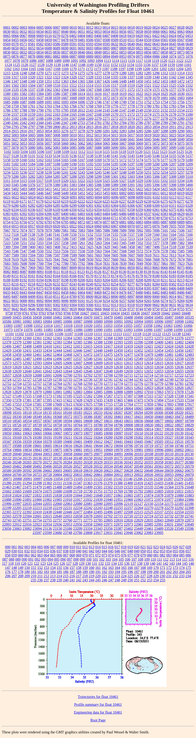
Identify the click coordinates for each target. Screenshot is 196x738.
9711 (114, 309)
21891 (27, 500)
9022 (7, 301)
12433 (37, 350)
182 (40, 572)
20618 (77, 471)
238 (53, 580)
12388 (98, 342)
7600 (81, 255)
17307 (128, 396)
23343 (98, 528)
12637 (189, 367)
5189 (65, 164)
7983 (40, 268)
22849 (169, 520)
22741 (189, 516)
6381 (181, 210)
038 (66, 551)
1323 (56, 77)
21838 (57, 495)
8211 (164, 280)
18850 (7, 429)
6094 (98, 197)
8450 (48, 292)
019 (130, 547)
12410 (47, 346)
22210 (27, 508)
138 (140, 563)
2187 (31, 119)
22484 (88, 512)
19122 (158, 433)
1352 (56, 81)
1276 (90, 73)
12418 (118, 346)
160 (91, 568)
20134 (17, 458)
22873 (189, 520)
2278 (164, 119)
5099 (172, 148)
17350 (7, 400)
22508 (128, 512)
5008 (56, 135)
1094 (99, 61)
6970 (131, 226)
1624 (156, 94)
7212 (122, 239)
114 (178, 559)
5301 (114, 177)
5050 (189, 139)
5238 (40, 172)
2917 (31, 131)
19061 (17, 433)
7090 (131, 230)
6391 (15, 214)
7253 (40, 243)
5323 (89, 181)
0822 (148, 48)
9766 (67, 313)
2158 (23, 114)
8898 (139, 297)
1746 (98, 102)
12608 (88, 363)
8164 (56, 276)
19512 (169, 442)
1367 (98, 81)
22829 (138, 520)
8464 (81, 292)
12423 (158, 346)
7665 (139, 259)
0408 (114, 36)
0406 (98, 36)
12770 (98, 384)
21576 (179, 487)
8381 (65, 288)
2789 (164, 123)
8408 (181, 288)
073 (104, 555)
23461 (148, 528)
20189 (138, 458)
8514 (64, 297)
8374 (31, 288)
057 (188, 551)
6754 (7, 222)
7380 (172, 243)
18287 (128, 413)
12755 (27, 384)
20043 (27, 454)
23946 (128, 533)
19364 (37, 442)
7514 (164, 247)
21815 (189, 491)
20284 (67, 462)
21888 (7, 500)
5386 (98, 185)
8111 (56, 272)
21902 (47, 500)
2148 (131, 110)
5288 (73, 177)
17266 (98, 396)
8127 (106, 272)
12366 (88, 338)
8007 (65, 268)
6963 (106, 226)
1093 (91, 61)
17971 (27, 408)
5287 (65, 177)
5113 (89, 152)
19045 (189, 429)
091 (31, 559)
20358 (159, 462)
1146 (65, 65)
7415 (73, 247)
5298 (90, 177)
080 (149, 555)
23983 (148, 533)
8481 (148, 292)
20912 (118, 475)
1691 (48, 102)
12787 (47, 388)
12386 (88, 342)
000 (8, 547)
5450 (73, 193)
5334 (180, 181)
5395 (148, 185)
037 (59, 551)
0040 (65, 32)
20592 (27, 471)
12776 (138, 384)
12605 (57, 363)
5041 (131, 139)
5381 (65, 185)
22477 (77, 512)
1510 (56, 85)
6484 (106, 214)
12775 (128, 384)
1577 (172, 90)
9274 (164, 301)
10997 (169, 321)
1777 (123, 106)
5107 (49, 152)
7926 (189, 263)
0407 (106, 36)
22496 (108, 512)
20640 (148, 471)
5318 (48, 181)
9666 (98, 309)
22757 (57, 520)
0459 (48, 40)
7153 (98, 234)
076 (124, 555)
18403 (118, 417)
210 (33, 576)
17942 (17, 408)
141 (159, 563)
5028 (23, 139)
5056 (40, 143)
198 (143, 572)
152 (40, 568)
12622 (37, 367)
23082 (27, 528)
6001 (114, 193)
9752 (164, 309)
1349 (31, 81)
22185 (179, 504)
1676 (131, 98)
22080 (77, 504)
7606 (123, 255)
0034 (40, 32)
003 (27, 547)
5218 (73, 168)
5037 (98, 139)
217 (78, 576)
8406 (172, 288)
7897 (172, 263)
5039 (114, 139)
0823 (156, 48)
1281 (131, 73)
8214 (189, 280)
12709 (118, 375)
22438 (47, 512)
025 (169, 547)
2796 (23, 127)
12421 (148, 346)
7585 (181, 251)
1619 (123, 94)
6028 (65, 197)
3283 (123, 131)
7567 (114, 251)
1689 (40, 102)
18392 (108, 417)
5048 (172, 139)
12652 (148, 371)
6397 (56, 214)
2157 (15, 114)
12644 (67, 371)
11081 (38, 330)
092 (37, 559)
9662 (90, 309)
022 (149, 547)
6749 (156, 218)
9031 (15, 301)
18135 (47, 413)
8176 (131, 276)
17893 (169, 404)
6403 (81, 214)
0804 (98, 48)
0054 (106, 32)
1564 (65, 90)
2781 (98, 123)
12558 (179, 359)
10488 (128, 317)
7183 (40, 239)
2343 (31, 123)
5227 (139, 168)
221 (104, 576)
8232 (56, 284)
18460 (159, 417)
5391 (131, 185)
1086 (33, 61)
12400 (159, 342)
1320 (31, 77)
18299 (148, 413)
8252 (98, 284)
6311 (172, 206)
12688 (37, 375)
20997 (37, 479)
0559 (147, 40)
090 (24, 559)
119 (17, 563)
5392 (139, 185)
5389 (114, 185)
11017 (57, 326)
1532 (189, 85)
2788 (156, 123)
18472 (179, 417)
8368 (7, 288)
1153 (122, 65)
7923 (181, 263)
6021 (7, 197)
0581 (31, 44)
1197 (122, 69)
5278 (189, 172)
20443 (7, 466)
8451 (56, 292)
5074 (172, 143)
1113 (107, 61)
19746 (179, 446)
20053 (47, 454)
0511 (131, 40)
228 (149, 576)
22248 (108, 508)
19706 (128, 446)
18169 (67, 413)
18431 (138, 417)
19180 (37, 437)
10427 (84, 313)
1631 (189, 94)
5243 (81, 172)
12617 (179, 363)
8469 (98, 292)
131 (94, 563)
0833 (31, 52)
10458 (37, 317)
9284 (181, 301)
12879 (37, 392)
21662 (7, 491)
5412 (56, 189)
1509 (48, 85)
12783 (7, 388)
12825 (169, 388)
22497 (118, 512)
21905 (57, 500)
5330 (147, 181)
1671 (98, 98)
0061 (164, 32)
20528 (88, 466)
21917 (77, 500)
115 (184, 559)
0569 (7, 44)
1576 (164, 90)
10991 (118, 321)
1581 (15, 94)
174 (182, 568)
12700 (67, 375)
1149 (89, 65)
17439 (108, 400)
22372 (17, 512)
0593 (90, 44)
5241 (65, 172)
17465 (118, 400)
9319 (139, 305)
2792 (189, 123)
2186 (23, 119)
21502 (108, 487)
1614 (81, 94)
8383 (81, 288)
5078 (15, 148)
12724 (7, 379)
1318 (23, 77)
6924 (90, 226)
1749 (123, 102)
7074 (23, 230)
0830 (7, 52)
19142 (189, 433)
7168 (15, 239)
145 (185, 563)
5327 (122, 181)
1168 (56, 69)
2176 (164, 114)
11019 (77, 326)
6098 (131, 197)
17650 (77, 404)
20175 (118, 458)
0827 (172, 48)
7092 (139, 230)
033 (33, 551)
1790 (40, 110)
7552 (48, 251)
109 (147, 559)
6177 (31, 201)
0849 (98, 52)
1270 (40, 73)
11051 (98, 326)
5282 (31, 177)
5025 (189, 135)
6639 (65, 218)
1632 (7, 98)
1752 (148, 102)
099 (82, 559)
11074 (18, 330)
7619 (15, 259)
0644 (164, 44)
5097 (164, 148)
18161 (57, 413)
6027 (56, 197)
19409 (88, 442)
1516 (106, 85)
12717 (168, 375)
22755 (47, 520)
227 (143, 576)
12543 (118, 359)
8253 (106, 284)
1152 (114, 65)
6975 (148, 226)
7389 (7, 247)
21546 (159, 487)
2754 (90, 123)
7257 (56, 243)
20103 (138, 454)
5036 (90, 139)
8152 (23, 276)
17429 (88, 400)
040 (79, 551)
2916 (23, 131)
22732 (169, 516)
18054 (118, 408)
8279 (139, 284)
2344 (40, 123)
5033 (65, 139)
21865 (128, 495)
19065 (37, 433)
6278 (189, 201)
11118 (136, 334)
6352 (81, 210)
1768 (90, 106)
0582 (40, 44)
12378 (7, 342)
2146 (114, 110)
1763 (48, 106)
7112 (6, 234)
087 (5, 559)
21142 (118, 479)
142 (165, 563)
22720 (128, 516)
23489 (159, 528)
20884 (108, 475)
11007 (18, 326)
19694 (118, 446)
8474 (114, 292)
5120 (139, 152)
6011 (156, 193)
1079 (24, 61)
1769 (98, 106)
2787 (148, 123)
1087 (41, 61)
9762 (34, 313)
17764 (128, 404)
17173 (47, 396)
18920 (88, 429)
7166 (189, 234)
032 (27, 551)
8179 (148, 276)
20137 (47, 458)
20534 (108, 466)
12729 (47, 379)
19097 (118, 433)
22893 (7, 524)
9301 (48, 305)
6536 (139, 214)
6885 (156, 222)
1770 (106, 106)
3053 (40, 131)
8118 (64, 272)
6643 (98, 218)
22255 (118, 508)
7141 (56, 234)
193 (111, 572)
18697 (179, 421)
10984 (47, 321)
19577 (7, 446)
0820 (131, 48)
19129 (168, 433)
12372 (148, 338)
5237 (31, 172)
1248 (23, 73)
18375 (77, 417)
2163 (56, 114)
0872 (172, 52)
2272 (114, 119)
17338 (179, 396)
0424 (172, 36)
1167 (48, 69)
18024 (77, 408)
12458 (7, 355)
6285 (56, 206)
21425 (148, 483)
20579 (189, 466)
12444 (57, 350)
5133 (48, 156)
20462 (17, 466)
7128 (23, 234)
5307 (164, 177)
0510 (123, 40)
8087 (23, 272)
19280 (108, 437)
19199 (57, 437)
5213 (31, 168)
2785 (131, 123)
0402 (73, 36)
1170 (73, 69)
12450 (118, 350)
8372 (23, 288)
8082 (7, 272)
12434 (47, 350)
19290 (118, 437)
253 (149, 580)
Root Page (97, 720)
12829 (17, 392)
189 (85, 572)
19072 (67, 433)
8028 (106, 268)
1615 (90, 94)
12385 (77, 342)
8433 (7, 292)
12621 (27, 367)
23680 (57, 533)
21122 (98, 479)
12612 (128, 363)
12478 (138, 355)
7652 (98, 259)
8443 (23, 292)
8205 (114, 280)
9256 (114, 301)
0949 (114, 56)
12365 (77, 338)
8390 (106, 288)
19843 (37, 450)
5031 (48, 139)
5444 (23, 193)
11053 (107, 326)
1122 (179, 61)
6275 (164, 201)
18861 (27, 429)
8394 (139, 288)
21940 (108, 500)
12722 (179, 375)
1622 (139, 94)
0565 (164, 40)
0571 (23, 44)
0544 (139, 40)
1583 (31, 94)
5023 (172, 135)
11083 (48, 330)
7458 (131, 247)
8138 (139, 272)
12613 (138, 363)
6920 (56, 226)
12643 (57, 371)
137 (133, 563)
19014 (148, 429)
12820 (118, 388)
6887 (164, 222)
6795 (65, 222)
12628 (98, 367)
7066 (189, 226)
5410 (40, 189)
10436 (135, 313)
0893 (98, 56)
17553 (17, 404)
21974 (159, 500)
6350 (73, 210)
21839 (67, 495)
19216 (77, 437)
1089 (57, 61)
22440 (57, 512)
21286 (7, 483)
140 (152, 563)
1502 (15, 85)
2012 (81, 110)
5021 (164, 135)
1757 (189, 102)
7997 (48, 268)
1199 (138, 69)
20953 (169, 475)
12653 (159, 371)
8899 (147, 297)
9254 (106, 301)
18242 (108, 413)
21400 (128, 483)
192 (104, 572)
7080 (56, 230)
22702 (108, 516)
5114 (98, 152)
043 (98, 551)
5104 (24, 152)
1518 (122, 85)
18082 (169, 408)
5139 (98, 156)
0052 (90, 32)
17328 (169, 396)
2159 (31, 114)
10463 (67, 317)
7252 (31, 243)
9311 (98, 305)
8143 (164, 272)
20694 (7, 475)
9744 (139, 309)
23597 (37, 533)
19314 (148, 437)
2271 (106, 119)
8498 (23, 297)
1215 (7, 73)
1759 (15, 106)
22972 (118, 524)
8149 (7, 276)
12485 (17, 359)
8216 (15, 284)
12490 (37, 359)
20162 (98, 458)
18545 (17, 421)
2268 (81, 119)
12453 (148, 350)
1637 (40, 98)
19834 (27, 450)
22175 (168, 504)
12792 (88, 388)
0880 (40, 56)
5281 (23, 177)
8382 (73, 288)
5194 (106, 164)
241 (72, 580)
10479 (108, 317)
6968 (123, 226)
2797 (31, 127)
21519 (118, 487)
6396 (48, 214)
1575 (156, 90)
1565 (73, 90)
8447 (40, 292)
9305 (81, 305)
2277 (156, 119)
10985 (57, 321)
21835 (47, 495)
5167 (81, 160)
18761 (67, 425)
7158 (139, 234)
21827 (27, 495)
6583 (164, 214)
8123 (81, 272)
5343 (7, 185)
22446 (67, 512)
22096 (118, 504)
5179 (181, 160)
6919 (48, 226)
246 (104, 580)
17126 (189, 392)
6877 (106, 222)
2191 (65, 119)
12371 (138, 338)
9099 (73, 301)
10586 (7, 321)
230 (162, 576)
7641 (56, 259)
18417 (128, 417)
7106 (181, 230)
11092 (118, 330)
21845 (88, 495)
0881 (48, 56)
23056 (7, 528)
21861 (118, 495)
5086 (81, 148)
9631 (172, 305)
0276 (64, 36)
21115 (88, 479)
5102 (7, 152)
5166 (73, 160)
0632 (114, 44)
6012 (164, 193)
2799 (48, 127)
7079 (48, 230)
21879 (169, 495)
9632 (180, 305)
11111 (98, 334)
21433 (158, 483)
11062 (157, 326)
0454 (7, 40)
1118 (147, 61)
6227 (122, 201)
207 (14, 576)
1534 (7, 90)
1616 (98, 94)
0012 (89, 27)
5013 (98, 135)
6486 (123, 214)
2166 (81, 114)
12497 (67, 359)
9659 (73, 309)
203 (175, 572)
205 (188, 572)
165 (124, 568)
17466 (128, 400)
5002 (7, 135)
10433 (105, 313)
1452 (156, 81)
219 (91, 576)
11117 (127, 334)
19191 (47, 437)
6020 (189, 193)
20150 (88, 458)
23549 (179, 528)
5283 (40, 177)
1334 (106, 77)
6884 (148, 222)
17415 (57, 400)
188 (79, 572)
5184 (31, 164)
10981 (17, 321)
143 (172, 563)
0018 (131, 27)
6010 (148, 193)
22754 (37, 520)
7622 (31, 259)
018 (123, 547)
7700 (40, 263)
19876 (67, 450)
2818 (114, 127)
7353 (148, 243)
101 (95, 559)
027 (181, 547)
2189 (48, 119)
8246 (81, 284)
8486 (181, 292)
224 (123, 576)
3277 (73, 131)
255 (162, 580)
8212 (172, 280)
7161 (164, 234)
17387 (37, 400)
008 (59, 547)
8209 (148, 280)
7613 (172, 255)
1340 (156, 77)
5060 (65, 143)
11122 (156, 334)
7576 (156, 251)
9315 (122, 305)
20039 (7, 454)
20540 (118, 466)
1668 (73, 98)
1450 (139, 81)
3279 (90, 131)
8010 (81, 268)
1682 (172, 98)
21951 (118, 500)
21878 (159, 495)
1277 (98, 73)
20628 (128, 471)
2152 (164, 110)
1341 (164, 77)
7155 (114, 234)
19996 (159, 450)
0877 (23, 56)
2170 (114, 114)
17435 (98, 400)
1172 (89, 69)
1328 (90, 77)
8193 (31, 280)
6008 (139, 193)
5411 (48, 189)
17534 (189, 400)
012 (85, 547)
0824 (164, 48)
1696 (81, 102)
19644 (98, 446)
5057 (48, 143)
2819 (123, 127)
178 (20, 572)
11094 (138, 330)
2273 (123, 119)
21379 (108, 483)
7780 (65, 263)
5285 (56, 177)
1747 (106, 102)
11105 (49, 334)
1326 (73, 77)
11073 (7, 330)
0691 (73, 48)
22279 (169, 508)
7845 (131, 263)
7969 (31, 268)
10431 (94, 313)
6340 (65, 210)
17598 (47, 404)
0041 (73, 32)
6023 (23, 197)
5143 (131, 156)
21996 (7, 504)
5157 (189, 156)
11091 (108, 330)
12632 (138, 367)
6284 (48, 206)
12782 (189, 384)
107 (134, 559)
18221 (87, 413)
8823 (106, 297)
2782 (106, 123)
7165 (180, 234)
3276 (65, 131)
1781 (156, 106)
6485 (114, 214)
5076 (189, 143)
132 (101, 563)
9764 (50, 313)
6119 (6, 201)
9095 (56, 301)
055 (175, 551)
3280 (98, 131)
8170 (90, 276)
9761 (25, 313)
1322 (48, 77)
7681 (189, 259)
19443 (128, 442)
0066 (15, 36)
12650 (128, 371)
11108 (78, 334)
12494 (47, 359)
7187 (73, 239)
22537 (159, 512)
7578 (164, 251)
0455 (15, 40)
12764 (57, 384)
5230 (164, 168)
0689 (56, 48)
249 (124, 580)
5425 (164, 189)
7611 (156, 255)
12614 (148, 363)
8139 (147, 272)
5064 (98, 143)
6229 (139, 201)
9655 (56, 309)
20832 (67, 475)
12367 (98, 338)
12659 (27, 375)
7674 (181, 259)
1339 (148, 77)
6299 (73, 206)
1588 (73, 94)
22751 (27, 520)
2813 (73, 127)
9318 (131, 305)
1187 (105, 69)
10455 (17, 317)
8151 (15, 276)
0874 (189, 52)
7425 (90, 247)
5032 (56, 139)
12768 (77, 384)
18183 (77, 413)
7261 (81, 243)
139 (146, 563)
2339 (189, 119)
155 (59, 568)
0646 (181, 44)
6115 (180, 197)
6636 (40, 218)
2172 (131, 114)
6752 (180, 218)
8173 (106, 276)
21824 (17, 495)
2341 (15, 123)
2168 (98, 114)
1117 (139, 61)
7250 (15, 243)
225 (130, 576)
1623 (148, 94)
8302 (172, 284)
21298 (37, 483)
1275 (81, 73)
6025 (40, 197)
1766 (73, 106)
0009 (65, 27)
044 (104, 551)
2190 (56, 119)
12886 (108, 392)
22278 (159, 508)
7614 (180, 255)
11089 (88, 330)
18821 (159, 425)
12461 (37, 355)
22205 (17, 508)
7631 (40, 259)
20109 (159, 454)
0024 (156, 27)
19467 (148, 442)
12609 (98, 363)
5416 (89, 189)
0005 (40, 27)
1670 (90, 98)
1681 (164, 98)
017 (117, 547)
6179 (40, 201)
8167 (81, 276)
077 (130, 555)
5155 (172, 156)
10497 (169, 317)
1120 (163, 61)
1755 (172, 102)
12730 (57, 379)
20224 (169, 458)
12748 (159, 379)
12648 (108, 371)
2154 (181, 110)
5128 (15, 156)
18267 (118, 413)
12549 (138, 359)
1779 (139, 106)
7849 (139, 263)
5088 (98, 148)
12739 (98, 379)
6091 (73, 197)
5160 (23, 160)
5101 (189, 148)
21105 (78, 479)
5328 (131, 181)
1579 (189, 90)
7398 (23, 247)
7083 (81, 230)
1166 (40, 69)
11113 (117, 334)
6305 (123, 206)
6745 (122, 218)
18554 (27, 421)
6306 (131, 206)
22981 (138, 524)
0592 (81, 44)
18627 (98, 421)
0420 (139, 36)
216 (72, 576)
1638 (48, 98)
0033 (31, 32)
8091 (40, 272)
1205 (188, 69)
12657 (7, 375)
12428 (189, 346)
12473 (98, 355)
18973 (118, 429)
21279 (178, 479)
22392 (27, 512)
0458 (40, 40)
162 (104, 568)
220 (98, 576)
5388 (106, 185)
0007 (56, 27)
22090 (98, 504)
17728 (118, 404)
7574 (148, 251)
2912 (180, 127)
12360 (27, 338)
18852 (17, 429)
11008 (27, 326)
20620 (98, 471)
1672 (106, 98)
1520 (139, 85)
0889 (90, 56)
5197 (131, 164)
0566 (172, 40)
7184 (48, 239)
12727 (27, 379)
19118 (148, 433)
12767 (67, 384)
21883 (189, 495)
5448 (56, 193)
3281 (106, 131)
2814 (81, 127)
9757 (189, 309)
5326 (114, 181)
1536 (23, 90)
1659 (56, 98)
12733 (67, 379)
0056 (123, 32)
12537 (77, 359)
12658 (17, 375)
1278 (106, 73)
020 (136, 547)
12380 (27, 342)
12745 (138, 379)
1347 (15, 81)
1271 (48, 73)
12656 (189, 371)
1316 (7, 77)
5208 (181, 164)
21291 (17, 483)
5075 (181, 143)
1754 (164, 102)
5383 (73, 185)
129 (82, 563)
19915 (88, 450)
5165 (65, 160)
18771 (88, 425)
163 (111, 568)
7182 (31, 239)
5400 (189, 185)
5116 (114, 152)
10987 (77, 321)
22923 (37, 524)
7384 (189, 243)
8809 (89, 297)
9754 (172, 309)
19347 (7, 442)
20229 (179, 458)
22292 (179, 508)
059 (14, 555)
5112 (81, 152)
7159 (147, 234)
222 (111, 576)
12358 (17, 338)
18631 (108, 421)
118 (11, 563)
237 (46, 580)
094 (50, 559)
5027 (15, 139)
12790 (67, 388)
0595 (106, 44)
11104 (39, 334)
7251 (23, 243)
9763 (42, 313)
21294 (27, 483)
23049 (189, 524)
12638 (7, 371)
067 (66, 555)
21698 (67, 491)
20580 (7, 471)
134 (114, 563)
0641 (139, 44)
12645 (77, 371)
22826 (128, 520)
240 (66, 580)
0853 (123, 52)
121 (30, 563)
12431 (27, 350)
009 (66, 547)
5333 (172, 181)
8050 (131, 268)
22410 (37, 512)
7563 (98, 251)
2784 (123, 123)
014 (98, 547)
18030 (88, 408)
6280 (15, 206)
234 (188, 576)
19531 (179, 442)
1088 (49, 61)
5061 (73, 143)
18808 (128, 425)
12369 (118, 338)
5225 (122, 168)
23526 (169, 528)
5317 (40, 181)
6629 (181, 214)
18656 (138, 421)
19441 (118, 442)
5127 (7, 156)
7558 (81, 251)
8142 (156, 272)
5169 (98, 160)
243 (85, 580)
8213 (180, 280)
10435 (125, 313)
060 (20, 555)
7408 (56, 247)
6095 (106, 197)
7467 (139, 247)
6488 (131, 214)
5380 (56, 185)
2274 (131, 119)
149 (20, 568)
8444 (31, 292)
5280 (15, 177)
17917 (189, 404)
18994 (128, 429)
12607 (77, 363)
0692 (81, 48)
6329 (7, 210)
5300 (106, 177)
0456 (23, 40)
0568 (189, 40)
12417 (108, 346)
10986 (67, 321)
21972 (148, 500)
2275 (139, 119)
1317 (15, 77)
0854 (131, 52)
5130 (23, 156)
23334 (88, 528)
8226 (48, 284)
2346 (56, 123)
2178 (172, 114)
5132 (40, 156)
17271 (118, 396)
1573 (139, 90)
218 (85, 576)
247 (111, 580)
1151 (106, 65)
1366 (90, 81)
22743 (7, 520)
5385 (90, 185)
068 (72, 555)
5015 (114, 135)
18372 (67, 417)
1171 (81, 69)
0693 (90, 48)
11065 (177, 326)
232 (175, 576)
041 (85, 551)
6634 (31, 218)
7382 (181, 243)
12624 (57, 367)
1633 (15, 98)
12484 (7, 359)
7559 (90, 251)
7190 (98, 239)
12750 (179, 379)
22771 (77, 520)
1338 (139, 77)
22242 (88, 508)
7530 (181, 247)
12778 (148, 384)
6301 (90, 206)
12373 (159, 338)
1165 (32, 69)
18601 (77, 421)
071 (91, 555)
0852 (114, 52)
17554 (27, 404)
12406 (7, 346)
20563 (159, 466)
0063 (181, 32)
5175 (148, 160)
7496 (156, 247)
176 (8, 572)
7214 (139, 239)
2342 (23, 123)
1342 (172, 77)
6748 (147, 218)
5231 (172, 168)
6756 (23, 222)
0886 (65, 56)
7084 (90, 230)
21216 (148, 479)
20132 (7, 458)
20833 (77, 475)
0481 (81, 40)
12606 (67, 363)
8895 (122, 297)
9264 (139, 301)
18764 (77, 425)
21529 (138, 487)
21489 (67, 487)
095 (56, 559)
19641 (88, 446)
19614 (57, 446)
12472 (88, 355)
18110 (27, 413)
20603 (57, 471)
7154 (106, 234)
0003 (23, 27)
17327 (159, 396)
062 (33, 555)
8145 (180, 272)
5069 (139, 143)
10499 (179, 317)
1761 (31, 106)
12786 (37, 388)
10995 (148, 321)
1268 (31, 73)
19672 (108, 446)
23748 (67, 533)
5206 (164, 164)
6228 (131, 201)
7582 (172, 251)
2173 (139, 114)
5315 (23, 181)
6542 (156, 214)
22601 (37, 516)
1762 (40, 106)
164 (117, 568)
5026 (7, 139)
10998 (179, 321)
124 (49, 563)
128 (75, 563)
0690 (65, 48)
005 (40, 547)
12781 (179, 384)
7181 (23, 239)
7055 (172, 226)
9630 (164, 305)
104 (114, 559)
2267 (73, 119)
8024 (98, 268)
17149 (17, 396)
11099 (177, 330)
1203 (171, 69)
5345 (15, 185)
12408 (27, 346)
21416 (138, 483)
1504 (31, 85)
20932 (159, 475)
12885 (98, 392)
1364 (73, 81)
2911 (172, 127)
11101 (9, 334)
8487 (189, 292)
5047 (164, 139)
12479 (148, 355)
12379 (17, 342)
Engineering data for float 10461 (98, 712)
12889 (128, 392)
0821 (139, 48)
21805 (159, 491)
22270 (148, 508)
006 (46, 547)
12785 (27, 388)
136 (127, 563)
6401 (73, 214)
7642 (65, 259)
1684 (189, 98)
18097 (189, 408)
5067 (123, 143)
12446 (77, 350)
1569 (106, 90)
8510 (48, 297)
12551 (159, 359)
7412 (65, 247)
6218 (56, 201)
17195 (67, 396)
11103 (29, 334)
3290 (181, 131)
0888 (81, 56)
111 (159, 559)
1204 (179, 69)
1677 (139, 98)
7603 (98, 255)
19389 (57, 442)
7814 (98, 263)
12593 (37, 363)
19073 (77, 433)
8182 (164, 276)
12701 (77, 375)
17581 (37, 404)
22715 (118, 516)
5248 (123, 172)
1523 (164, 85)
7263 (98, 243)
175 (188, 568)
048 (130, 551)
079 (143, 555)
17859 (148, 404)
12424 (168, 346)
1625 (164, 94)
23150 (57, 528)
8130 (122, 272)
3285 (139, 131)
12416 (97, 346)
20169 (108, 458)
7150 (73, 234)
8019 (90, 268)
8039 (114, 268)
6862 (73, 222)
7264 (106, 243)
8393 (131, 288)
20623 (108, 471)
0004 (31, 27)
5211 (15, 168)
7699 (31, 263)
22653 (67, 516)
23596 (189, 528)
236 (40, 580)
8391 (114, 288)
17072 (169, 392)
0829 (189, 48)
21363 (87, 483)
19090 (108, 433)
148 (14, 568)
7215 (147, 239)
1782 (164, 106)
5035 (81, 139)
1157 (155, 65)
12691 (47, 375)
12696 (57, 375)
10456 (27, 317)
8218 (31, 284)
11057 (137, 326)
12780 (169, 384)
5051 (7, 143)
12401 (169, 342)
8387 (98, 288)
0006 (48, 27)
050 (143, 551)
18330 (17, 417)
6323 (180, 206)
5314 (15, 181)
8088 (31, 272)
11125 (166, 334)
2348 (73, 123)
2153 (172, 110)
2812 (65, 127)
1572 (131, 90)
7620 (23, 259)
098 (76, 559)
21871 (138, 495)
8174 (114, 276)
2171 (123, 114)
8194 (40, 280)
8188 (7, 280)
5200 (156, 164)
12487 (27, 359)
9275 (172, 301)
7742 (56, 263)
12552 (169, 359)
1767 (81, 106)
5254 (164, 172)
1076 (189, 56)
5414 (73, 189)
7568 (123, 251)
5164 (56, 160)
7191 (106, 239)
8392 (123, 288)
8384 (90, 288)
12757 (37, 384)
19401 (77, 442)
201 (162, 572)
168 (143, 568)
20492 (37, 466)
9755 (180, 309)
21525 (128, 487)
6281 (23, 206)
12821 (128, 388)
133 (107, 563)
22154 (158, 504)
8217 (23, 284)
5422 (139, 189)
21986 (189, 500)
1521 (147, 85)
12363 (57, 338)
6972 (139, 226)
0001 (7, 27)
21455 (189, 483)
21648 (189, 487)
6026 (48, 197)
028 (188, 547)
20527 (77, 466)
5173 (131, 160)
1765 (65, 106)
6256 (156, 201)
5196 (123, 164)
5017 (131, 135)
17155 (27, 396)
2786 (139, 123)
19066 (47, 433)
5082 (48, 148)
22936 (57, 524)
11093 (127, 330)
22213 (37, 508)
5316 (31, 181)
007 (53, 547)
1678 (148, 98)
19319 (158, 437)
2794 (7, 127)
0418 (122, 36)
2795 (15, 127)
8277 (131, 284)
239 (59, 580)
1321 (40, 77)
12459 (17, 355)
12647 (98, 371)
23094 (37, 528)
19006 (138, 429)
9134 (98, 301)
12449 (108, 350)
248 (117, 580)
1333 (98, 77)
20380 (189, 462)
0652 (31, 48)
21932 (88, 500)
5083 (56, 148)
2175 (156, 114)
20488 (27, 466)
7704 (48, 263)
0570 (15, 44)
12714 (148, 375)
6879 (114, 222)
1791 (48, 110)
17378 (17, 400)
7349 (131, 243)
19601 (37, 446)
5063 (90, 143)
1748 (114, 102)
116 (191, 559)
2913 (189, 127)
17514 (169, 400)
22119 (128, 504)
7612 (164, 255)
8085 (15, 272)
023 (156, 547)
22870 (179, 520)
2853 (148, 127)
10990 (108, 321)
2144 (98, 110)
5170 (106, 160)
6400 (65, 214)
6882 (131, 222)
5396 (156, 185)
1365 (81, 81)
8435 (15, 292)
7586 (189, 251)
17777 (138, 404)
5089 (106, 148)
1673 (114, 98)
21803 (148, 491)
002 (20, 547)
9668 (106, 309)
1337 (131, 77)
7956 (15, 268)
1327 (81, 77)
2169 (106, 114)
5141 (114, 156)
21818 (7, 495)
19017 (159, 429)
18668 (148, 421)
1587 (65, 94)
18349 (37, 417)
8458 (65, 292)
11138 (176, 334)
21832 (37, 495)
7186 (65, 239)
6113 (172, 197)
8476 (123, 292)
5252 (156, 172)
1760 (23, 106)
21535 (148, 487)
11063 (168, 326)
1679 (156, 98)
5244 (90, 172)
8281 (148, 284)
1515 (98, 85)
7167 (7, 239)
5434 (7, 193)
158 (79, 568)
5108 (57, 152)
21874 (148, 495)
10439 (155, 313)
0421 (147, 36)
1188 (113, 69)
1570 (114, 90)
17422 (67, 400)
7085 (98, 230)
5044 (139, 139)
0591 (73, 44)
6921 (65, 226)
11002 (189, 321)
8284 (156, 284)
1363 (65, 81)
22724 (148, 516)
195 (124, 572)
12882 (67, 392)
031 (20, 551)
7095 (148, 230)
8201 (90, 280)
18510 (7, 421)
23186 (67, 528)
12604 (47, 363)
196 (130, 572)
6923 (81, 226)
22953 (67, 524)
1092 (82, 61)
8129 (114, 272)
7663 (131, 259)
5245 (98, 172)
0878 (31, 56)
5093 (139, 148)
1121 (171, 61)
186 (66, 572)
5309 (181, 177)
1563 (56, 90)
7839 (123, 263)
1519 (131, 85)
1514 (89, 85)
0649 (7, 48)
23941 (118, 533)
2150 (148, 110)
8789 (73, 297)
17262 (88, 396)
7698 (23, 263)
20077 (98, 454)
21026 (48, 479)
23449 (138, 528)
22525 (148, 512)
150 (27, 568)
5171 (114, 160)
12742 (118, 379)
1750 (131, 102)
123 (43, 563)
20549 (138, 466)
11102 (19, 334)
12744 (128, 379)
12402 (179, 342)
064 (46, 555)
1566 (81, 90)
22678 (88, 516)
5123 (163, 152)
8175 (123, 276)
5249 (131, 172)
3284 (131, 131)
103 (108, 559)
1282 (139, 73)
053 (162, 551)
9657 (65, 309)
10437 (145, 313)
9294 (23, 305)
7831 (106, 263)
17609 (57, 404)
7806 (90, 263)
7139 (40, 234)
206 (8, 576)
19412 (98, 442)
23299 (77, 528)
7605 (114, 255)
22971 (108, 524)
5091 (123, 148)
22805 (108, 520)
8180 (156, 276)
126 (62, 563)
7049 (164, 226)
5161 (31, 160)
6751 (172, 218)
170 (156, 568)
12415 (87, 346)
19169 (17, 437)
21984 (179, 500)
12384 (67, 342)
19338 (179, 437)
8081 (189, 268)
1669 (81, 98)
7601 (90, 255)
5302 (123, 177)
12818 (98, 388)
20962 (179, 475)
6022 (15, 197)
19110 (138, 433)
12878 (27, 392)
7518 (172, 247)
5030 (40, 139)
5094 (148, 148)
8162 (40, 276)
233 (181, 576)
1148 (81, 65)
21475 (27, 487)
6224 (98, 201)
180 (27, 572)
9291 (7, 305)
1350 (40, 81)
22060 (57, 504)
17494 (159, 400)
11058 (147, 326)
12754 (17, 384)
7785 (73, 263)
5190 (73, 164)
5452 (90, 193)
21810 (169, 491)
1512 (73, 85)
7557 (73, 251)
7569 (131, 251)
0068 (31, 36)
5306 (156, 177)
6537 (148, 214)
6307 (139, 206)
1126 (24, 65)
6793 (48, 222)
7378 (164, 243)
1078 (16, 61)
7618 (7, 259)
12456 (179, 350)
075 (117, 555)
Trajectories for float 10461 (98, 697)
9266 (156, 301)
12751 (189, 379)
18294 (138, 413)
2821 (139, 127)
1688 (31, 102)
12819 (108, 388)
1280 (123, 73)
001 (14, 547)
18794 (108, 425)
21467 (17, 487)
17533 (179, 400)
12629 (108, 367)
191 (98, 572)
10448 (186, 313)
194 (117, 572)
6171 (23, 201)
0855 (139, 52)
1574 (148, 90)
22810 (118, 520)
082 (162, 555)
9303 (65, 305)
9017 (180, 297)
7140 (48, 234)
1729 (90, 102)
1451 (148, 81)
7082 (73, 230)
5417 (98, 189)
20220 (159, 458)
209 (27, 576)
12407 (17, 346)
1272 (56, 73)
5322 (81, 181)
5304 (139, 177)
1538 (40, 90)
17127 (7, 396)
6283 (40, 206)
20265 (27, 462)
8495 (7, 297)
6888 (172, 222)
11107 (68, 334)
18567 (47, 421)
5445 (31, 193)
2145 (106, 110)
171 (162, 568)
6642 (90, 218)
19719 (148, 446)
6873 (90, 222)
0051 (81, 32)
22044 (37, 504)
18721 (7, 425)
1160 (179, 65)
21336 (67, 483)
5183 (23, 164)
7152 (89, 234)
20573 (179, 466)
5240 (56, 172)
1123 (188, 61)
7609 (139, 255)
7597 (56, 255)
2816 (98, 127)
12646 (88, 371)
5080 (31, 148)
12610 (108, 363)
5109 (65, 152)
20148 (77, 458)
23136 (47, 528)
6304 (114, 206)
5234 (7, 172)
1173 (97, 69)
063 (40, 555)
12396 (138, 342)
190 (91, 572)
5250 (139, 172)
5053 (23, 143)
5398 (172, 185)
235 (33, 580)
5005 (31, 135)
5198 (139, 164)
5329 (139, 181)
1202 (163, 69)
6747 (139, 218)
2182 (15, 119)
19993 (148, 450)
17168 (37, 396)
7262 (90, 243)
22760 (67, 520)
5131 (31, 156)
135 (120, 563)
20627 (118, 471)
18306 (158, 413)
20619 (88, 471)
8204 (106, 280)
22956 (77, 524)
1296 (156, 73)
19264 (97, 437)
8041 (123, 268)
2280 (181, 119)
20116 (179, 454)
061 (27, 555)
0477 (56, 40)
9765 (59, 313)
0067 (23, 36)
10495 (159, 317)
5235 (15, 172)
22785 (98, 520)
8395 (148, 288)
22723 (138, 516)
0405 (89, 36)
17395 (47, 400)
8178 (139, 276)
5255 (172, 172)
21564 (169, 487)
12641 (37, 371)
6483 (98, 214)
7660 (114, 259)
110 (153, 559)
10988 (88, 321)
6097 (123, 197)
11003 (7, 326)
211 (40, 576)
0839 (73, 52)
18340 (27, 417)
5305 (148, 177)
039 (72, 551)
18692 (169, 421)
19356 (17, 442)
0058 (139, 32)
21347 (77, 483)
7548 (31, 251)
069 (79, 555)
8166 (73, 276)
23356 (108, 528)
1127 (32, 65)
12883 (77, 392)
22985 (148, 524)
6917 (31, 226)
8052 (139, 268)
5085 (73, 148)
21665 (17, 491)
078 (137, 555)
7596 (48, 255)
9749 (147, 309)
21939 (98, 500)
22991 (159, 524)
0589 (65, 44)
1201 (154, 69)
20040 (17, 454)
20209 (148, 458)
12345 (186, 334)
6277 (180, 201)
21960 (128, 500)
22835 (148, 520)
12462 (47, 355)
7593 (23, 255)
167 (137, 568)
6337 (40, 210)
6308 (148, 206)
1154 (130, 65)
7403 (40, 247)
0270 (56, 36)
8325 (181, 284)
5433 (189, 189)
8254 (114, 284)
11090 (98, 330)
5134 (56, 156)
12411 (57, 346)
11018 (68, 326)
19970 (118, 450)
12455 (169, 350)
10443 (176, 313)
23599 (47, 533)
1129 (49, 65)
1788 (23, 110)
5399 (181, 185)
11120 (146, 334)
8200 (81, 280)
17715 (108, 404)
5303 (131, 177)
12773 (108, 384)
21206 (138, 479)
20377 (179, 462)
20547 (128, 466)
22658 (77, 516)
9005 (164, 297)
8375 (40, 288)
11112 (107, 334)
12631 (128, 367)
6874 (98, 222)
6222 (81, 201)
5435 (15, 193)
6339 (56, 210)
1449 (131, 81)
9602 (156, 305)
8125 (89, 272)
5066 (114, 143)
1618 (114, 94)
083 (169, 555)
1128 (40, 65)
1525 (172, 85)
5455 (106, 193)
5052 (15, 143)
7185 (56, 239)
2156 (7, 114)
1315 (189, 73)
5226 (131, 168)
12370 (128, 338)
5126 (188, 152)
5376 (31, 185)
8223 (40, 284)
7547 (23, 251)
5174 (139, 160)
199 (149, 572)
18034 (98, 408)
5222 (98, 168)
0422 (156, 36)
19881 (77, 450)
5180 (189, 160)
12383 (57, 342)
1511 (64, 85)
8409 (189, 288)
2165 (73, 114)
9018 (189, 297)
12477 (128, 355)
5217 (64, 168)
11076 (27, 330)
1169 (64, 69)
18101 (17, 413)
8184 (181, 276)
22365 (7, 512)
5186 (40, 164)
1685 (7, 102)
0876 (15, 56)
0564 (156, 40)
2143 (90, 110)
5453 (98, 193)
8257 (123, 284)
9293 (15, 305)
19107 (128, 433)
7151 (81, 234)
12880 (47, 392)
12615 (158, 363)
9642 (15, 309)
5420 (122, 189)
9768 (75, 313)
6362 (164, 210)
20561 (148, 466)
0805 (106, 48)
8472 (106, 292)
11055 (127, 326)
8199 (73, 280)
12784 (17, 388)
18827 (179, 425)
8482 (156, 292)
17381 (27, 400)
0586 (56, 44)
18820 (148, 425)
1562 (48, 90)
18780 (98, 425)
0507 (98, 40)
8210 (156, 280)
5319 (56, 181)
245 (98, 580)
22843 (159, 520)
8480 (139, 292)
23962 (138, 533)
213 (53, 576)
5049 (181, 139)
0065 (7, 36)
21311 (57, 483)
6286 (65, 206)
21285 (188, 479)
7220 (172, 239)
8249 (90, 284)
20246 (7, 462)
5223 (106, 168)
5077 (7, 148)
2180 (189, 114)
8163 (48, 276)
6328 (189, 206)
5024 (180, 135)
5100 (181, 148)
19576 (189, 442)
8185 (189, 276)
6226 (114, 201)
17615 (67, 404)
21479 (37, 487)
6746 (131, 218)
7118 (15, 234)
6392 (23, 214)
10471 (98, 317)
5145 (148, 156)
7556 (65, 251)
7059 (181, 226)
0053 (98, 32)
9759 (17, 313)
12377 (189, 338)
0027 (172, 27)
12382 (47, 342)
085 (182, 555)
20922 (138, 475)
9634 (189, 305)
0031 (15, 32)
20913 (128, 475)
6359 (139, 210)
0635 (123, 44)
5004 (23, 135)
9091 (31, 301)
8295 (164, 284)
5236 (23, 172)
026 (175, 547)
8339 (189, 284)
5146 (156, 156)
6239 (147, 201)
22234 (77, 508)
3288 (164, 131)
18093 (179, 408)
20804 (57, 475)
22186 (189, 504)
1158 (163, 65)
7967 (23, 268)
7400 (31, 247)
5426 (172, 189)
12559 (189, 359)
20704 (27, 475)
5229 (156, 168)
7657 (106, 259)
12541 (98, 359)
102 (102, 559)
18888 (67, 429)
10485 (118, 317)
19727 (159, 446)
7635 (48, 259)
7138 (31, 234)
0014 (106, 27)
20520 (57, 466)
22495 (98, 512)
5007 (48, 135)
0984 (148, 56)
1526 (180, 85)
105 (121, 559)
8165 (65, 276)
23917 (98, 533)
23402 (128, 528)
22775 (88, 520)
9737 (131, 309)
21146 (127, 479)
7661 (123, 259)
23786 (77, 533)
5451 (81, 193)
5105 (32, 152)
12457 (189, 350)
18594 (67, 421)
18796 (118, 425)
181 (33, 572)
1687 (23, 102)
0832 (23, 52)
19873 (47, 450)
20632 (138, 471)
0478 (65, 40)
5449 (65, 193)
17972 (37, 408)
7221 (180, 239)
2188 (40, 119)
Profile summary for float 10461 (98, 704)
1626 (172, 94)
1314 (181, 73)
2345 (48, 123)
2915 (15, 131)
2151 (156, 110)
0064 (189, 32)
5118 (122, 152)
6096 (114, 197)
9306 (90, 305)
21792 (138, 491)
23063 (17, 528)
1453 (164, 81)
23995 (159, 533)
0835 (48, 52)
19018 (169, 429)
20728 (47, 475)
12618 (189, 363)
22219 (57, 508)
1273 (65, 73)
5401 (7, 189)
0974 (131, 56)
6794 (56, 222)
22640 (57, 516)
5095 (156, 148)
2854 (156, 127)
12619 (7, 367)
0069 (40, 36)
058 (8, 555)
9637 (7, 309)
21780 (128, 491)
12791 (77, 388)
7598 (65, 255)
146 (191, 563)
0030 (7, 32)
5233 (189, 168)
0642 (148, 44)
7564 (106, 251)
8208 (139, 280)
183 (46, 572)
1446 (114, 81)
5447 (48, 193)
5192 (90, 164)
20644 (159, 471)
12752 (7, 384)
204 (182, 572)
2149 (139, 110)
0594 (98, 44)
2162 (48, 114)
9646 (31, 309)
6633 (23, 218)
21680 (57, 491)
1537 (31, 90)
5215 (48, 168)
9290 (189, 301)
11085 (68, 330)
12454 (159, 350)
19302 (138, 437)
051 (149, 551)
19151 (7, 437)
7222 (189, 239)
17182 (57, 396)
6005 (131, 193)
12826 (179, 388)
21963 (138, 500)
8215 (7, 284)
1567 (90, 90)
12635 (169, 367)
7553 (56, 251)
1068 (164, 56)
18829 (189, 425)
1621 (131, 94)
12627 (88, 367)
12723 (189, 375)
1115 (123, 61)
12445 (67, 350)
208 (20, 576)
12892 (138, 392)
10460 (47, 317)
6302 (98, 206)
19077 (88, 433)
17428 (77, 400)
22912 (17, 524)
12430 (17, 350)
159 (85, 568)
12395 (128, 342)
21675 (47, 491)
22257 (128, 508)
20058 (67, 454)
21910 (67, 500)
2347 (65, 123)
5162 (40, 160)
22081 (88, 504)
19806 (17, 450)
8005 (56, 268)
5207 (172, 164)
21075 (68, 479)
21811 (179, 491)
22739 (179, 516)
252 (143, 580)
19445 (138, 442)
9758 (9, 313)
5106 (40, 152)
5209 (189, 164)
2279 (172, 119)
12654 (169, 371)
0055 (114, 32)
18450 (148, 417)
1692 (56, 102)
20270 (37, 462)
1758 (7, 106)
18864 (47, 429)
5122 (155, 152)
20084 (108, 454)
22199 (7, 508)
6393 (31, 214)
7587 (7, 255)
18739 (37, 425)
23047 (179, 524)
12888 (118, 392)
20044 (37, 454)
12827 (189, 388)
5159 (15, 160)
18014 (67, 408)
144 (178, 563)
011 (78, 547)
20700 (17, 475)
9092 (40, 301)
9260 (131, 301)
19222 (87, 437)
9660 (81, 309)
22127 (138, 504)
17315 (148, 396)
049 (137, 551)
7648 (81, 259)
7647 (73, 259)
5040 (123, 139)
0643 (156, 44)
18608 (88, 421)
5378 (48, 185)
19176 (27, 437)
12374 (169, 338)
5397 (164, 185)
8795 (81, 297)
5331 (156, 181)
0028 (180, 27)
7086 (106, 230)
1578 (181, 90)
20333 (108, 462)
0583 (48, 44)
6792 (40, 222)
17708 (98, 404)
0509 (114, 40)
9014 (172, 297)
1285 (148, 73)
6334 (15, 210)
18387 (98, 417)
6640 (73, 218)
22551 (169, 512)
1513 (81, 85)
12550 (148, 359)
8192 (23, 280)
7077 (31, 230)
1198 (130, 69)
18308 (168, 413)
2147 (123, 110)
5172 (123, 160)
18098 (7, 413)
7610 (148, 255)
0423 (164, 36)
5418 (106, 189)
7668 (156, 259)
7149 (64, 234)
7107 (189, 230)
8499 (31, 297)
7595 (40, 255)
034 (40, 551)
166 (130, 568)
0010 (73, 27)
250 (130, 580)
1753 (156, 102)
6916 (23, 226)
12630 (118, 367)
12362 (47, 338)
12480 (159, 355)
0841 (90, 52)
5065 (106, 143)
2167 (90, 114)
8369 (15, 288)
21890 (17, 500)
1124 (8, 65)
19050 (7, 433)
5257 (181, 172)
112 (165, 559)
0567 (180, 40)
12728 (37, 379)
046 (117, 551)
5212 (23, 168)
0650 (15, 48)
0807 (114, 48)
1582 (23, 94)
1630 (181, 94)
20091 (118, 454)
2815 (90, 127)
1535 (15, 90)
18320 (179, 413)
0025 (164, 27)
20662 (179, 471)
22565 (7, 516)
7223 (7, 243)
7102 (172, 230)
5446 (40, 193)
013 (91, 547)
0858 (164, 52)
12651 (138, 371)
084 (175, 555)
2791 (181, 123)
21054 (58, 479)
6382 (189, 210)
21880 (179, 495)
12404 (189, 342)
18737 (27, 425)
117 (4, 563)
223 (117, 576)
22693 (98, 516)
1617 (106, 94)
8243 (73, 284)
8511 (56, 297)
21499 (88, 487)
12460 (27, 355)
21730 (88, 491)
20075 (88, 454)
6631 (7, 218)
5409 (31, 189)
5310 (189, 177)
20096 (128, 454)
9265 (148, 301)
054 (169, 551)
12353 (7, 338)
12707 (98, 375)
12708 (108, 375)
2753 (81, 123)
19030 (179, 429)
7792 (81, 263)
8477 (131, 292)
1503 (23, 85)
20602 (47, 471)
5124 (172, 152)
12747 (148, 379)
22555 (189, 512)
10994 (138, 321)
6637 (48, 218)
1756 (181, 102)
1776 (114, 106)
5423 (147, 189)
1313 (172, 73)
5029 (31, 139)
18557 (37, 421)
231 (169, 576)
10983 (37, 321)
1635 (31, 98)
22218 (47, 508)
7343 (114, 243)
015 (104, 547)
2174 (148, 114)
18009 (47, 408)
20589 (17, 471)
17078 (179, 392)
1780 (148, 106)
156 (66, 568)
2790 (172, 123)
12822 (138, 388)
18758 (57, 425)
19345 (189, 437)
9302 (56, 305)
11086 (77, 330)
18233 (97, 413)
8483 (164, 292)
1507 (40, 85)
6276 (172, 201)
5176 (156, 160)
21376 (97, 483)
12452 (138, 350)
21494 (77, 487)
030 (14, 551)
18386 (88, 417)
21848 (98, 495)
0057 (131, 32)
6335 (23, 210)
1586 (56, 94)
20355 (148, 462)
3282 (114, 131)
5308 (172, 177)
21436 (168, 483)
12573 (7, 363)
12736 (88, 379)
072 (98, 555)
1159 (171, 65)
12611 (118, 363)
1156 (146, 65)
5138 (90, 156)
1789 (31, 110)
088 (11, 559)
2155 (189, 110)
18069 (148, 408)
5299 (98, 177)
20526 (67, 466)
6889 (181, 222)
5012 (89, 135)
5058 (56, 143)
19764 (7, 450)
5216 (56, 168)
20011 (189, 450)
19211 (67, 437)
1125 (16, 65)
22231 (67, 508)
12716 (158, 375)
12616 (168, 363)
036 (53, 551)
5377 (40, 185)
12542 (108, 359)
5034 (73, 139)
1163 (16, 69)
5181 (7, 164)
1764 (56, 106)
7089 (123, 230)
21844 (77, 495)
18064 (128, 408)
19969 (108, 450)
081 (156, 555)
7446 (123, 247)
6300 (81, 206)
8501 (40, 297)
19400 (67, 442)
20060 (77, 454)
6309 (156, 206)
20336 (118, 462)
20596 (37, 471)
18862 (37, 429)
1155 (138, 65)
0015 (114, 27)
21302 (47, 483)
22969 (98, 524)
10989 (98, 321)
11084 (57, 330)
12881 (57, 392)
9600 (147, 305)
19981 (138, 450)
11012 (37, 326)
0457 (31, 40)
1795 (65, 110)
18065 (138, 408)
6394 (40, 214)
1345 (189, 77)
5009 (65, 135)
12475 (108, 355)
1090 (66, 61)
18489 (189, 417)
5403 (23, 189)
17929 (7, 408)
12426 (179, 346)
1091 (74, 61)
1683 (181, 98)
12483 (189, 355)
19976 (128, 450)
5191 (81, 164)
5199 (148, 164)
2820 (131, 127)
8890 (114, 297)
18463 (169, 417)
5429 (180, 189)
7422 (81, 247)
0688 (48, 48)
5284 (48, 177)
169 (149, 568)
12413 (77, 346)
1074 (172, 56)
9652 (48, 309)
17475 (138, 400)
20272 (47, 462)
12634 (159, 367)
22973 (128, 524)
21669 (27, 491)
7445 (114, 247)
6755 (15, 222)
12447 (88, 350)
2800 (56, 127)
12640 (27, 371)
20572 (169, 466)
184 (53, 572)
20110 (168, 454)
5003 (15, 135)
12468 (67, 355)
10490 (138, 317)
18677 (159, 421)
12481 (169, 355)
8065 (156, 268)
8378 (48, 288)
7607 (131, 255)
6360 (148, 210)
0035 (48, 32)
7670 (164, 259)
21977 (169, 500)
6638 (56, 218)
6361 (156, 210)
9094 (48, 301)
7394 (15, 247)
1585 (48, 94)
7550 (40, 251)
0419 (131, 36)
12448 (98, 350)
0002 (15, 27)
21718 (77, 491)
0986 (156, 56)
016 (111, 547)
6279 (7, 206)
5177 (164, 160)
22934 (47, 524)
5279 (7, 177)
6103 (164, 197)
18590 (57, 421)
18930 (98, 429)
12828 (7, 392)
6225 (106, 201)
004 (33, 547)
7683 (7, 263)
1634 (23, 98)
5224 (114, 168)
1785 (189, 106)
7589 (15, 255)
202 (169, 572)
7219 (164, 239)
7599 (73, 255)
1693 (65, 102)
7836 (114, 263)
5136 (73, 156)
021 (143, 547)
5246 (106, 172)
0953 (123, 56)
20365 (169, 462)
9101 (81, 301)
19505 (159, 442)
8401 (164, 288)
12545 (128, 359)
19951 (98, 450)
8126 (98, 272)
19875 (57, 450)
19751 (189, 446)
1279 (114, 73)
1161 (187, 65)
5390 (123, 185)
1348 (23, 81)
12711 (128, 375)
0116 (48, 36)
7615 (189, 255)
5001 (189, 131)
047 (124, 551)
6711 (114, 218)
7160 (156, 234)
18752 (47, 425)
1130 (57, 65)
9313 (114, 305)
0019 (139, 27)
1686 (15, 102)
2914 (7, 131)
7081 (65, 230)
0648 (189, 44)
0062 (172, 32)
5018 (139, 135)
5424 (156, 189)
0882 (56, 56)
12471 (77, 355)
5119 (130, 152)
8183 (172, 276)
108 (140, 559)
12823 (148, 388)
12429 (7, 350)
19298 (128, 437)
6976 (156, 226)
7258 (65, 243)
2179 (181, 114)
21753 (108, 491)
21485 (47, 487)
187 (72, 572)
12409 (37, 346)
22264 (138, 508)
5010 (73, 135)
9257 (123, 301)
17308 (138, 396)
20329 (98, 462)
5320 (64, 181)
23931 (108, 533)
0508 (106, 40)
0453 (189, 36)
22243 (98, 508)
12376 (179, 338)
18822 (169, 425)
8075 (181, 268)
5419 (114, 189)
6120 (15, 201)
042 (91, 551)
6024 (31, 197)
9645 (23, 309)
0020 (147, 27)
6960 (98, 226)
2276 (148, 119)
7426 (98, 247)
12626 (77, 367)
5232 (180, 168)
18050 (108, 408)
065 (53, 555)
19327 (168, 437)
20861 (98, 475)
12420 (138, 346)
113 (172, 559)
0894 (106, 56)
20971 (7, 479)
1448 (123, 81)
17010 (148, 392)
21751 (98, 491)
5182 (15, 164)
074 (111, 555)
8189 (15, 280)
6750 (164, 218)
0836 (56, 52)
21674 (37, 491)
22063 (67, 504)
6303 (106, 206)
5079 (23, 148)
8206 (123, 280)
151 (33, 568)
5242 (73, 172)
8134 (131, 272)
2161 (40, 114)
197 (137, 572)
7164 (172, 234)
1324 (65, 77)
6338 (48, 210)
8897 (131, 297)
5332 (164, 181)
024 (162, 547)
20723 (37, 475)
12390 (108, 342)
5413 (64, 189)
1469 (172, 81)
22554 (179, 512)
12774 (118, 384)
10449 (7, 317)
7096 (156, 230)
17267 (108, 396)
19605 (47, 446)
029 (8, 551)
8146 (189, 272)
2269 (90, 119)
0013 (98, 27)
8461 (73, 292)
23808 (88, 533)
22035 (27, 504)
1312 (164, 73)
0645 (172, 44)
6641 (81, 218)
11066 (187, 326)
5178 (172, 160)
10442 (165, 313)
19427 (108, 442)
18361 (47, 417)
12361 (37, 338)
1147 (73, 65)
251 (137, 580)
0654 (40, 48)
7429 (106, 247)
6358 (131, 210)
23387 (118, 528)
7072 (15, 230)
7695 (15, 263)
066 (59, 555)
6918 (40, 226)
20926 (148, 475)
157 (72, 568)
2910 (164, 127)
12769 (88, 384)
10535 (189, 317)
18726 (17, 425)
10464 (77, 317)
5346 (23, 185)
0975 (139, 56)
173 (175, 568)
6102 (156, 197)
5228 (147, 168)
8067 (172, 268)
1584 (40, 94)
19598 (27, 446)
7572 (139, 251)
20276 (57, 462)
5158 (7, 160)
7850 (148, 263)
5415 (81, 189)
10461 (57, 317)
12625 (67, 367)
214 (59, 576)
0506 (90, 40)
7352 (139, 243)
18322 (7, 417)
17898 (179, 404)
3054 (48, 131)
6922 (73, 226)
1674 (123, 98)
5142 (123, 156)
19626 (77, 446)
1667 (65, 98)
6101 (148, 197)
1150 (98, 65)
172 (169, 568)
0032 (23, 32)
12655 (179, 371)
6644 (106, 218)
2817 (106, 127)
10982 (27, 321)
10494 (148, 317)
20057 (57, 454)
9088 (23, 301)
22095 (108, 504)
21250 (158, 479)
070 (85, 555)
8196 (48, 280)
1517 (114, 85)
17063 (159, 392)
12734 (77, 379)
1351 (48, 81)
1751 (139, 102)
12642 (47, 371)
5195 (114, 164)
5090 (114, 148)
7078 (40, 230)
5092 (131, 148)
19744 (169, 446)
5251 (148, 172)
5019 (147, 135)
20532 (98, 466)
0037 (56, 32)
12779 (159, 384)
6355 (106, 210)
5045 (148, 139)
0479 (73, 40)
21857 (108, 495)
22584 (27, 516)
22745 (17, 520)
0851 (106, 52)
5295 (81, 177)
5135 (65, 156)
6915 (15, 226)
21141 (107, 479)
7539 (189, 247)
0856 (148, 52)
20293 (77, 462)
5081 (40, 148)
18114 (37, 413)
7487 (148, 247)
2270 (98, 119)
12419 (128, 346)
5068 (131, 143)
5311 (6, 181)
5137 (81, 156)
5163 (48, 160)
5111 (73, 152)
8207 (131, 280)
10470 (88, 317)
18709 (189, 421)
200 (156, 572)
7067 (7, 230)
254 (156, 580)
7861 (164, 263)
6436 (90, 214)
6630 (189, 214)
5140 (106, 156)
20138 (57, 458)
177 (14, 572)
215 (65, 576)
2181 (7, 119)
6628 (172, 214)
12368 (108, 338)
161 (98, 568)
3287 (156, 131)
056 (182, 551)
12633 (148, 367)
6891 (189, 222)
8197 (56, 280)
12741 (108, 379)
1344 (181, 77)
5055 (31, 143)
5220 (81, 168)
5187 (48, 164)
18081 (159, 408)
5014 (106, 135)
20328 (88, 462)
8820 (98, 297)
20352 (138, 462)
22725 (159, 516)
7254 (48, 243)
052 (156, 551)
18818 (138, 425)
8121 (73, 272)
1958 (73, 110)
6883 (139, 222)
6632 (15, 218)
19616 (67, 446)
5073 (164, 143)
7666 (148, 259)
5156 (181, 156)
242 (79, 580)
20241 (189, 458)
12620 (17, 367)
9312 (106, 305)
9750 (156, 309)
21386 (118, 483)
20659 (169, 471)
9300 (40, 305)
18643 (118, 421)
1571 (123, 90)
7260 (73, 243)
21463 (7, 487)
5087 (90, 148)
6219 (64, 201)
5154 (164, 156)
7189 (90, 239)
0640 (131, 44)
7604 (106, 255)
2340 (7, 123)
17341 (189, 396)
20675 (189, 471)
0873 (181, 52)
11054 (118, 326)
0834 (40, 52)
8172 (98, 276)
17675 (88, 404)
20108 (148, 454)
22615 (47, 516)
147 (8, 568)
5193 (98, 164)
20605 (67, 471)
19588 (17, 446)
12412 (67, 346)
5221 (89, 168)
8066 (164, 268)
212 (46, 576)
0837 (65, 52)
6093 (90, 197)
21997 (17, 504)
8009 (73, 268)
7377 (156, 243)
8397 (156, 288)
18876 (57, 429)
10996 (159, 321)
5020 (156, 135)
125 (56, 563)
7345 (123, 243)
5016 (122, 135)
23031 (169, 524)
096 (63, 559)
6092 (81, 197)
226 (136, 576)
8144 (172, 272)
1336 (123, 77)
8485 (172, 292)
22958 (88, 524)
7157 (131, 234)
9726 (122, 309)
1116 (131, 61)
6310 (164, 206)
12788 (57, 388)
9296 (31, 305)
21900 (37, 500)
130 (88, 563)
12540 (88, 359)
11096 (147, 330)
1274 (73, 73)
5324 (98, 181)
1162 (8, 69)
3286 (148, 131)
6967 (114, 226)
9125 (90, 301)
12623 (47, 367)
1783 (172, 106)
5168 (90, 160)
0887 (73, 56)
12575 (17, 363)
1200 (146, 69)
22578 (17, 516)
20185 (128, 458)
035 (46, 551)
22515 (138, 512)
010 (72, 547)
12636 (179, 367)
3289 (172, 131)
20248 (17, 462)
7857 (156, 263)
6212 (48, 201)
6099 (139, 197)
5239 (48, 172)
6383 (7, 214)
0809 (123, 48)
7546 (15, 251)
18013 (57, 408)
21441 (179, 483)
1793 (56, 110)
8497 (15, 297)
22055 (47, 504)
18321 (189, 413)
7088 (114, 230)
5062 (81, 143)
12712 (138, 375)
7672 (172, 259)
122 (36, 563)
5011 (81, 135)
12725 (17, 379)
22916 (27, 524)
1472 (181, 81)
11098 (168, 330)
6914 (7, 226)
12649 (118, 371)
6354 (98, 210)
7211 (114, 239)
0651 (23, 48)
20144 (67, 458)
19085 (98, 433)
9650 (40, 309)
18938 (108, 429)
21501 (98, 487)
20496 (47, 466)
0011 (81, 27)
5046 (156, 139)
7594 (31, 255)
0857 (156, 52)
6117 (189, 197)
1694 (73, 102)
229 (156, 576)
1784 (181, 106)
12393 (118, 342)
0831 (15, 52)
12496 (57, 359)
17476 (148, 400)
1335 (114, 77)
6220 (73, 201)
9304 (73, 305)
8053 (148, 268)
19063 (27, 433)
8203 (98, 280)
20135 (27, 458)
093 (44, 559)
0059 (148, 32)
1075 (181, 56)
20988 (17, 479)
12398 (148, 342)
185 (59, 572)
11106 (58, 334)
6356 (114, 210)
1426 (106, 81)
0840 (81, 52)
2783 (114, 123)
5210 (7, 168)
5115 (106, 152)
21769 (118, 491)
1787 (15, 110)
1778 (131, 106)
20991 (27, 479)
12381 (37, 342)
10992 (128, 321)
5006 (40, 135)
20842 (88, 475)
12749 (169, 379)
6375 (172, 210)
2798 (40, 127)
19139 (179, 433)
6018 (172, 193)
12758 (47, 384)
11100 (188, 330)
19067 (57, 433)
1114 (115, 61)
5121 (147, 152)
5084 (65, 148)
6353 (90, 210)
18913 (77, 429)
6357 (123, 210)
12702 (88, 375)
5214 (40, 168)
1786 (7, 110)
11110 (88, 334)
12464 (57, 355)
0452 (180, 36)
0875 (7, 56)
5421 (131, 189)
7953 (7, 268)
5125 (180, 152)
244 (91, 580)
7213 (131, 239)
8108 (48, 272)
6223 (89, 201)
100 (89, 559)
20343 (128, 462)
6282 (31, 206)
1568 (98, 90)
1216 (15, 73)
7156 (122, 234)
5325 (106, 181)
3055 (56, 131)
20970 (189, 475)
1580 (7, 94)
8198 (65, 280)
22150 (148, 504)
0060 (156, 32)
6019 (180, 193)
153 (46, 568)
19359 (27, 442)
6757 (31, 222)
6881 (123, 222)
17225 (77, 396)
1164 (24, 69)
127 (69, 563)
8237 (65, 284)
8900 (156, 297)
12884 (88, 392)
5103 (15, 152)
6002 (123, 193)
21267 (168, 479)
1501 (7, 85)
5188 (56, 164)
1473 (189, 81)
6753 (189, 218)
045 (111, 551)
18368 (57, 417)
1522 (156, 85)
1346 (7, 81)
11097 (158, 330)
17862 (159, 404)
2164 (65, 114)
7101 (164, 230)
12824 (159, 388)
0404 (81, 36)
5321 (73, 181)
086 (188, 555)
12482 (179, 355)
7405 (48, 247)
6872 (81, 222)
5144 (139, 156)
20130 (189, 454)
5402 (15, 189)
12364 (67, 338)
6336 (31, 210)
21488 (57, 487)
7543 (7, 251)
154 (53, 568)
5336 (189, 181)
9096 (65, 301)
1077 (8, 61)
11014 (48, 326)
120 (23, 563)
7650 (90, 259)
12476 (118, 355)
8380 (56, 288)
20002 (179, 450)
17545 (7, 404)
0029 (189, 27)
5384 (81, 185)
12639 (17, 371)
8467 (90, 292)
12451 (128, 350)
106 (127, 559)
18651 (128, 421)
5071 (148, 143)
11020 (87, 326)
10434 (115, 313)
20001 (169, 450)
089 (18, 559)
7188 (81, 239)
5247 (114, 172)
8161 (31, 276)
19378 (47, 442)
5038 (106, 139)
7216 (156, 239)
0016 (122, 27)
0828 (181, 48)
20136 (37, 458)
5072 (156, 143)
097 (69, 559)
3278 (81, 131)
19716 (138, 446)
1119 (155, 61)
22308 (189, 508)
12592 (27, 363)
